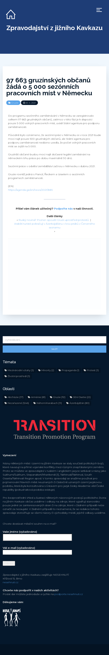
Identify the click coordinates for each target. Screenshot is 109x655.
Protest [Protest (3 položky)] (93, 370)
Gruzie (14, 102)
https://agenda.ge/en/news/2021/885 (30, 189)
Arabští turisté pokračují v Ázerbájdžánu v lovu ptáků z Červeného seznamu (54, 225)
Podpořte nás (63, 208)
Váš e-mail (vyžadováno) (37, 550)
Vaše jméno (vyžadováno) (37, 534)
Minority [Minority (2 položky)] (47, 370)
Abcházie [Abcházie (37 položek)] (15, 397)
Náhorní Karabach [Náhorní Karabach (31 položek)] (49, 403)
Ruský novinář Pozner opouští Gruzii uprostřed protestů (53, 220)
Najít (55, 349)
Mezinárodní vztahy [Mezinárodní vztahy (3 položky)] (21, 370)
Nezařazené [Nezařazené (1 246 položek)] (18, 403)
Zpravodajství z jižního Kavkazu (54, 28)
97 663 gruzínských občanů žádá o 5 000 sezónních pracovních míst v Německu (49, 86)
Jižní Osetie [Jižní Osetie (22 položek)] (82, 397)
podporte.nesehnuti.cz (68, 594)
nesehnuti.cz (10, 582)
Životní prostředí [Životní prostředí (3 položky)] (19, 376)
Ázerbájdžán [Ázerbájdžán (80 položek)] (79, 403)
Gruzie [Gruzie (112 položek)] (59, 397)
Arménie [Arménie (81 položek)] (38, 397)
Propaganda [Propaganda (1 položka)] (70, 370)
